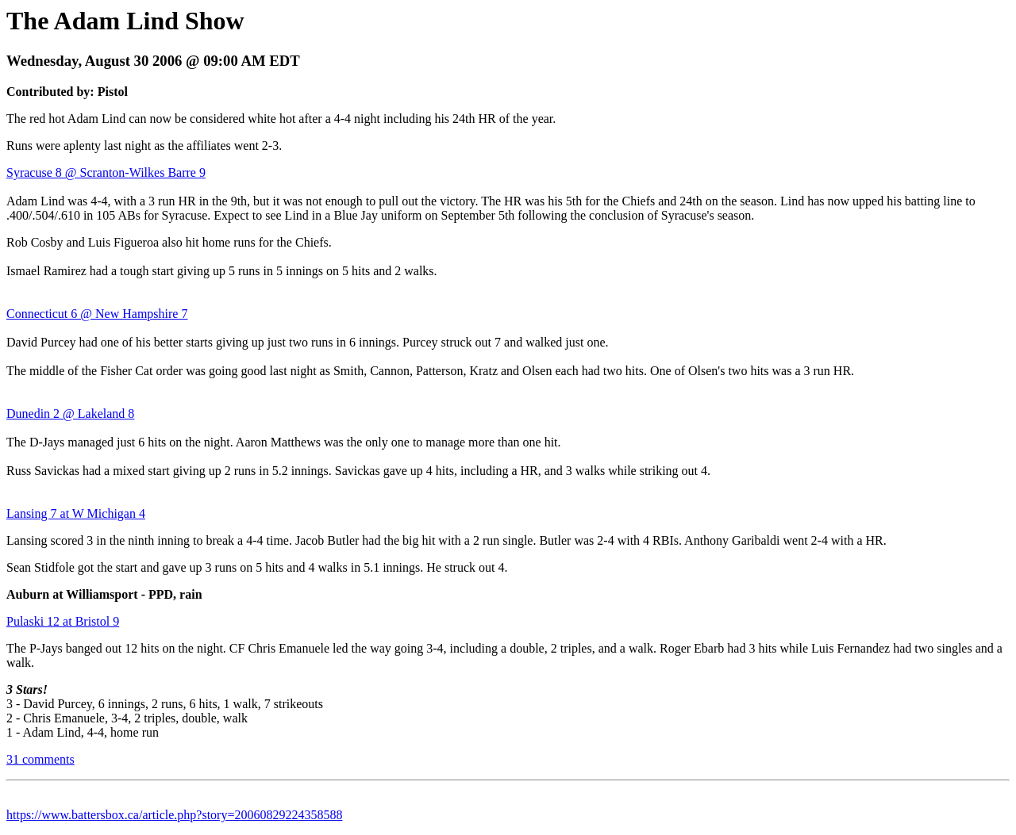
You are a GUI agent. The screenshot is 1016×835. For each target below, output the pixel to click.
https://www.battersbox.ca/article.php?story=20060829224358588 (174, 815)
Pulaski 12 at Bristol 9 (62, 621)
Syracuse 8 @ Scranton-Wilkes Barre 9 (106, 172)
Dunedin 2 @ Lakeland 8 (70, 413)
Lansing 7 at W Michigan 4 (75, 513)
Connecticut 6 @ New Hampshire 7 (96, 313)
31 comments (40, 759)
